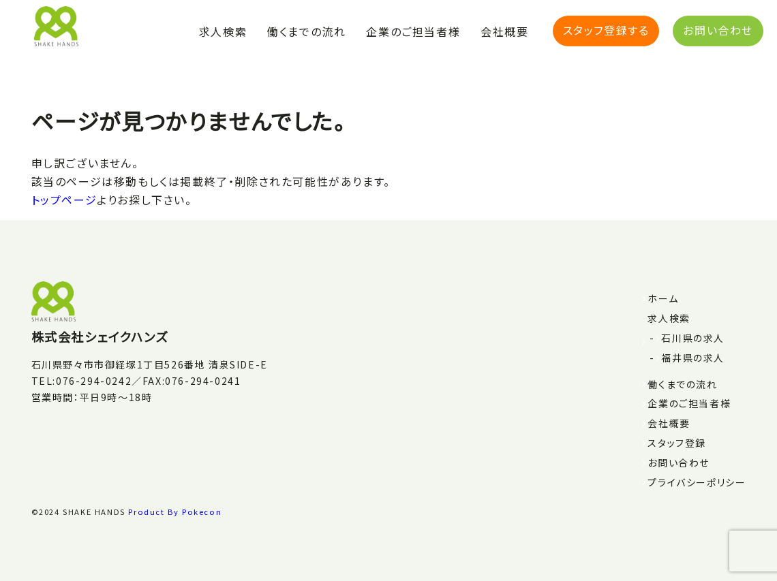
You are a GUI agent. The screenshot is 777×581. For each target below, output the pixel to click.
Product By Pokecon (175, 511)
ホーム (663, 298)
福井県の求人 (693, 357)
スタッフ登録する (606, 30)
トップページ (64, 199)
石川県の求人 (693, 338)
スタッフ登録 (677, 443)
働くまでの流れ (306, 31)
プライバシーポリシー (697, 482)
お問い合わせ (718, 30)
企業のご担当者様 (413, 31)
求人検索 (223, 31)
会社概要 (504, 31)
